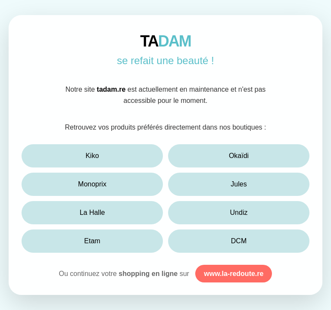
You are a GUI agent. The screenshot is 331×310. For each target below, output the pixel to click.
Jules (239, 184)
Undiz (239, 212)
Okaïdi (239, 155)
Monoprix (92, 184)
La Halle (92, 212)
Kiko (92, 155)
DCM (239, 241)
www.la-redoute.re (233, 273)
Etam (92, 241)
